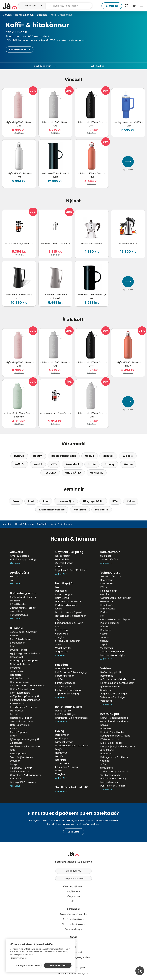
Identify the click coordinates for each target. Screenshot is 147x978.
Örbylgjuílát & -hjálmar (23, 782)
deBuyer (108, 456)
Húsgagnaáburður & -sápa (115, 735)
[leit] (69, 6)
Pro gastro (101, 509)
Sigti (12, 750)
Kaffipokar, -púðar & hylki (24, 696)
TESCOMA (50, 472)
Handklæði (106, 605)
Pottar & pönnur (19, 732)
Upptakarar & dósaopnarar (25, 775)
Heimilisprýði (64, 583)
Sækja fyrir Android (73, 878)
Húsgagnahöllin (93, 501)
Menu (141, 6)
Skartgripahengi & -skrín (69, 623)
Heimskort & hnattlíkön (68, 601)
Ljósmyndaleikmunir (111, 686)
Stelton (128, 464)
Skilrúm (59, 679)
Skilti (57, 626)
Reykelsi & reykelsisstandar (70, 615)
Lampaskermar (64, 742)
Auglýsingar (73, 891)
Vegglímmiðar (63, 648)
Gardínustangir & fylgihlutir (115, 598)
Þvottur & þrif (109, 714)
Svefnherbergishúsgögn (68, 690)
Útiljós (58, 770)
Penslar (14, 728)
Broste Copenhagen (63, 456)
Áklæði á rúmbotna (111, 576)
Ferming (14, 576)
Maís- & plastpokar (111, 743)
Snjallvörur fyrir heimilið (72, 787)
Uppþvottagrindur (110, 775)
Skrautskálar (62, 633)
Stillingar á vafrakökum (28, 965)
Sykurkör (15, 760)
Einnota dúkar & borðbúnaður (117, 683)
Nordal (38, 464)
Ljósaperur (61, 752)
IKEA (115, 501)
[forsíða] (10, 6)
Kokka (131, 501)
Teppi (103, 644)
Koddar (104, 612)
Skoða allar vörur (19, 49)
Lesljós (58, 749)
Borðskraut (106, 675)
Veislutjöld (106, 700)
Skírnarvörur (62, 630)
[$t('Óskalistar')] (126, 6)
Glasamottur (17, 671)
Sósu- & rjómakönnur (22, 757)
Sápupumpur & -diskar (23, 607)
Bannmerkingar (73, 929)
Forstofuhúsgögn (64, 675)
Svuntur (104, 637)
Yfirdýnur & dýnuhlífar (112, 651)
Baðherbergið (63, 710)
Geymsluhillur (62, 559)
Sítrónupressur (18, 753)
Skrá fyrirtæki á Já (73, 919)
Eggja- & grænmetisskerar (25, 653)
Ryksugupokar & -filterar (114, 757)
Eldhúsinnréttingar (65, 714)
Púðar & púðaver (109, 623)
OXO (54, 464)
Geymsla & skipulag (69, 552)
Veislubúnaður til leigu (112, 697)
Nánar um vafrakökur (18, 958)
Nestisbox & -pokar (21, 717)
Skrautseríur (62, 763)
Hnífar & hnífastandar (22, 689)
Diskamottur (107, 583)
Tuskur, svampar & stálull (114, 771)
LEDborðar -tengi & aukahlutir (72, 745)
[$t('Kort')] (134, 6)
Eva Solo (128, 456)
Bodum (37, 456)
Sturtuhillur (16, 611)
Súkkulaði (105, 556)
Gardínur (105, 594)
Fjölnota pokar (108, 590)
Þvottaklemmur (109, 782)
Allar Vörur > (16, 563)
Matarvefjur (16, 710)
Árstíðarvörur (19, 573)
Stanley (109, 464)
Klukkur (59, 608)
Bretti (13, 646)
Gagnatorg (73, 896)
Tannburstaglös (19, 615)
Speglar (59, 637)
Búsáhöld (42, 14)
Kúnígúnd (80, 509)
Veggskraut (61, 651)
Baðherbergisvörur (23, 593)
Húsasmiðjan (66, 501)
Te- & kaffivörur (109, 559)
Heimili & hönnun (24, 14)
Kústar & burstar (109, 739)
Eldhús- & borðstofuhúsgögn (71, 672)
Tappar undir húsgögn (67, 693)
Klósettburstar (18, 604)
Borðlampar (62, 735)
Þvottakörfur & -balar (112, 785)
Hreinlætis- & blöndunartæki (71, 717)
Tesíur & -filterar (19, 771)
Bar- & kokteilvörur (21, 639)
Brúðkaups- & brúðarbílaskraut (118, 679)
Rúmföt (104, 626)
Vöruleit (7, 14)
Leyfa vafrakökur (57, 965)
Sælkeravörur (110, 552)
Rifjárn (13, 735)
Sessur (104, 633)
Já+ (73, 901)
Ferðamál (15, 667)
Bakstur (14, 635)
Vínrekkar (15, 778)
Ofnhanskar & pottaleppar (115, 619)
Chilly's (89, 456)
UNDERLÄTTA (73, 472)
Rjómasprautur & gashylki (24, 739)
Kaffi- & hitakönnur (20, 692)
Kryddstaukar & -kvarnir (23, 707)
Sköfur (104, 764)
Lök (102, 615)
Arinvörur (16, 552)
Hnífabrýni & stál (19, 678)
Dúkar (103, 587)
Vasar (58, 644)
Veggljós (60, 774)
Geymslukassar (64, 563)
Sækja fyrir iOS (73, 870)
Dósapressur (62, 556)
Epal (46, 501)
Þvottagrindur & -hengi (113, 778)
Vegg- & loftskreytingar (113, 693)
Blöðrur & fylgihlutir (111, 672)
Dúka (15, 501)
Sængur (104, 641)
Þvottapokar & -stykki (112, 655)
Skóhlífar (105, 760)
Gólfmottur (106, 601)
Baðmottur (106, 580)
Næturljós (60, 760)
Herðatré (105, 728)
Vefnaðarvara (110, 573)
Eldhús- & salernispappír (114, 717)
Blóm (58, 587)
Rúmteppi (105, 630)
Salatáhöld (16, 743)
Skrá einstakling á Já (73, 924)
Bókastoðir (61, 590)
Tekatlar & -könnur (21, 768)
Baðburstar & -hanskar (23, 597)
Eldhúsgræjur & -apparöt (24, 660)
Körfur (58, 566)
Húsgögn (61, 665)
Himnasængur (108, 608)
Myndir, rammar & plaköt (69, 612)
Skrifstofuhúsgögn (65, 683)
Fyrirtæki (15, 600)
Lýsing (59, 731)
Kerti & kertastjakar (66, 605)
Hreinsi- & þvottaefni (112, 732)
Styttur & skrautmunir (67, 641)
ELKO (31, 501)
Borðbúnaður (17, 642)
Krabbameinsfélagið (52, 509)
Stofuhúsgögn (63, 686)
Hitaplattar (16, 675)
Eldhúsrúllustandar (20, 664)
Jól (11, 580)
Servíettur (106, 690)
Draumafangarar (65, 594)
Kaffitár (19, 464)
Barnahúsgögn (63, 668)
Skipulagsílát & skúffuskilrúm (71, 570)
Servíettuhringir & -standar (25, 746)
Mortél (14, 714)
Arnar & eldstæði (19, 556)
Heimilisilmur (62, 598)
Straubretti (106, 768)
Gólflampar (61, 738)
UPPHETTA (96, 472)
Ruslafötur (106, 753)
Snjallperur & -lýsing (66, 767)
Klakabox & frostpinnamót (25, 700)
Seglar (58, 619)
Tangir (13, 764)
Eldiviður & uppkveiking (23, 559)
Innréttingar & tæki (68, 707)
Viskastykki (106, 648)
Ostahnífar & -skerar (22, 721)
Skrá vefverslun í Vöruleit (74, 914)
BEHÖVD (19, 456)
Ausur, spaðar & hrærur (23, 632)
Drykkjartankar (18, 650)
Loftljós (59, 756)
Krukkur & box (18, 703)
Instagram (80, 967)
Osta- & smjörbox (20, 725)
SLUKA (92, 464)
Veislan (105, 668)
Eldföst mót (16, 657)
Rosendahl (72, 464)
